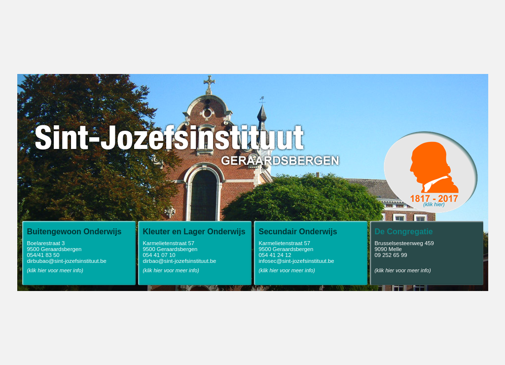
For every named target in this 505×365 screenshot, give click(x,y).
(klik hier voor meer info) (55, 270)
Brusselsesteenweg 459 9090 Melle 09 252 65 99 (429, 242)
